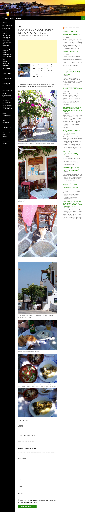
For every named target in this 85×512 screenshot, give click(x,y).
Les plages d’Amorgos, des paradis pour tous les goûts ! (7, 92)
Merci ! (4, 52)
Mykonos (71, 18)
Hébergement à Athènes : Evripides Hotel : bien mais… (6, 73)
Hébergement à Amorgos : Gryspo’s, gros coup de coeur (6, 83)
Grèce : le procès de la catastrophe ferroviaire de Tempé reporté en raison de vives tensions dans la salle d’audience (72, 109)
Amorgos (55, 18)
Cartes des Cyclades (7, 35)
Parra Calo (30, 35)
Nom (20, 479)
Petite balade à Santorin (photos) (37, 434)
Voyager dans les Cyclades (11, 18)
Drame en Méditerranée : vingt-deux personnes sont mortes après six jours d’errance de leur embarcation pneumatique (72, 72)
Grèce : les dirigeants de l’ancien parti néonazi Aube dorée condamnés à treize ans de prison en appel (72, 153)
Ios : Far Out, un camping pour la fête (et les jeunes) (6, 127)
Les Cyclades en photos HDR (37, 440)
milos (20, 426)
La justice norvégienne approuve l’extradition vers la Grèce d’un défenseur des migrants (71, 131)
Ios (61, 18)
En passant (4, 136)
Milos (65, 18)
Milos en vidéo (5, 63)
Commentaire (22, 458)
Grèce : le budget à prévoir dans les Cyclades (6, 58)
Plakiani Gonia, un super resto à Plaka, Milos (6, 42)
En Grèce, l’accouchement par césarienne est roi (70, 52)
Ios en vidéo (5, 61)
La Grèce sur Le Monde (71, 28)
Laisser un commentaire (41, 35)
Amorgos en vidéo (6, 54)
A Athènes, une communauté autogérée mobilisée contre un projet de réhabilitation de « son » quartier (72, 88)
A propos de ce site (46, 18)
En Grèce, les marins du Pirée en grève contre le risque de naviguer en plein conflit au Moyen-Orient (72, 169)
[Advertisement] (37, 51)
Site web (20, 493)
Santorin (77, 18)
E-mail (20, 486)
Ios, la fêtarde (5, 131)
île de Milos (45, 69)
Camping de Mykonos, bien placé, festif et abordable (7, 78)
